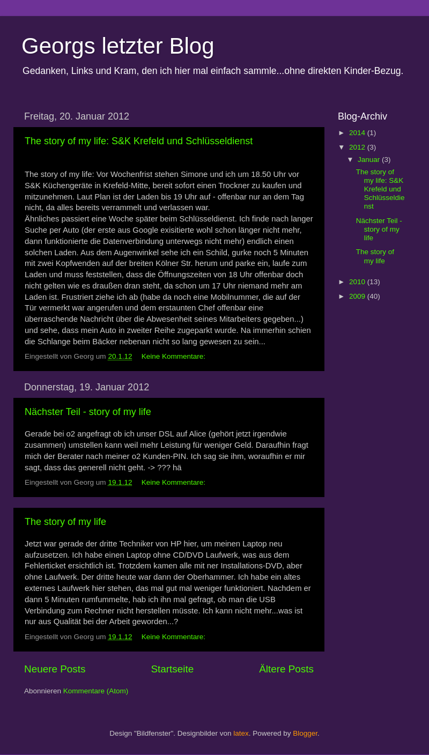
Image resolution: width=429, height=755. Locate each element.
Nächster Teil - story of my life (88, 411)
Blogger (305, 733)
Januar (370, 160)
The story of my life (65, 521)
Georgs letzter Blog (117, 45)
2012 (358, 147)
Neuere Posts (54, 669)
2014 (358, 133)
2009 (358, 296)
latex (241, 733)
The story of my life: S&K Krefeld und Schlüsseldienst (139, 141)
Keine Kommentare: (175, 356)
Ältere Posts (286, 669)
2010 (358, 282)
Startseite (172, 669)
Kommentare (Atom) (96, 691)
